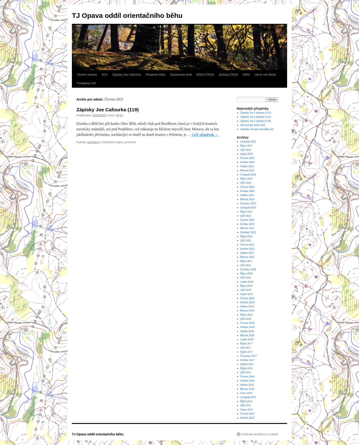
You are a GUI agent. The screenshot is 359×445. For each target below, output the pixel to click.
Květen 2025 (247, 162)
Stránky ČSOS (228, 74)
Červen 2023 (247, 219)
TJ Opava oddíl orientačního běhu (127, 15)
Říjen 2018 (246, 314)
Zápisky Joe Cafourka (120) (256, 121)
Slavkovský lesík (181, 74)
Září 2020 (245, 277)
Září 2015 (245, 405)
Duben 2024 (247, 195)
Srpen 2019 (246, 294)
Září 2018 (245, 318)
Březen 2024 (247, 199)
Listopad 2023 (248, 207)
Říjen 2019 (246, 285)
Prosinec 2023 (248, 203)
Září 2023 (245, 215)
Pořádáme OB (86, 83)
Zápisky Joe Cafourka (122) (256, 112)
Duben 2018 (247, 331)
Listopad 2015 (248, 397)
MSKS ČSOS (205, 74)
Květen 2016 (247, 380)
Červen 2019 (247, 298)
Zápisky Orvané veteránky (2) (256, 129)
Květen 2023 (247, 224)
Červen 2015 (247, 413)
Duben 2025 (247, 166)
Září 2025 (245, 149)
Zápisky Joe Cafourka (126, 74)
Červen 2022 (247, 244)
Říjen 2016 (246, 368)
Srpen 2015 (246, 409)
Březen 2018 (247, 335)
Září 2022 (245, 240)
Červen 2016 (247, 376)
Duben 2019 (247, 306)
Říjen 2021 (246, 261)
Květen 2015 (247, 417)
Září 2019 (245, 290)
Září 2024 (245, 182)
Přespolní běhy (156, 74)
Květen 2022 (247, 248)
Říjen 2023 (246, 211)
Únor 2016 (246, 393)
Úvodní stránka (87, 74)
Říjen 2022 (246, 236)
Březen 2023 (247, 228)
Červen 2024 (247, 186)
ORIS (246, 74)
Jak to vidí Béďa (265, 74)
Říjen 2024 (246, 178)
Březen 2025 (247, 170)
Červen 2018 (247, 323)
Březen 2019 (247, 310)
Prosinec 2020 (248, 269)
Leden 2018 (246, 339)
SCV (104, 74)
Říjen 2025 (246, 145)
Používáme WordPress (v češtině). (260, 434)
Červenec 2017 (248, 356)
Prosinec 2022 (248, 232)
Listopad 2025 (248, 141)
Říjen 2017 (246, 343)
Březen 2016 (247, 388)
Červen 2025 (247, 158)
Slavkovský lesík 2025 (252, 125)
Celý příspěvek (205, 135)
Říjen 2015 (246, 401)
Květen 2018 (247, 327)
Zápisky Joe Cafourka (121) (256, 116)
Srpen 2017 (246, 351)
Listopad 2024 (248, 174)
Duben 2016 (247, 384)
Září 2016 (245, 372)
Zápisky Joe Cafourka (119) (108, 109)
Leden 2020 (246, 281)
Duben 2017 (247, 364)
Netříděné (93, 142)
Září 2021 (245, 265)
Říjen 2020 (246, 273)
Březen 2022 (247, 257)
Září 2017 (245, 347)
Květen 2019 (247, 302)
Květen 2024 (247, 191)
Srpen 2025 (246, 154)
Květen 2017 (247, 360)
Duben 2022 (247, 252)
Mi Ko (119, 115)
